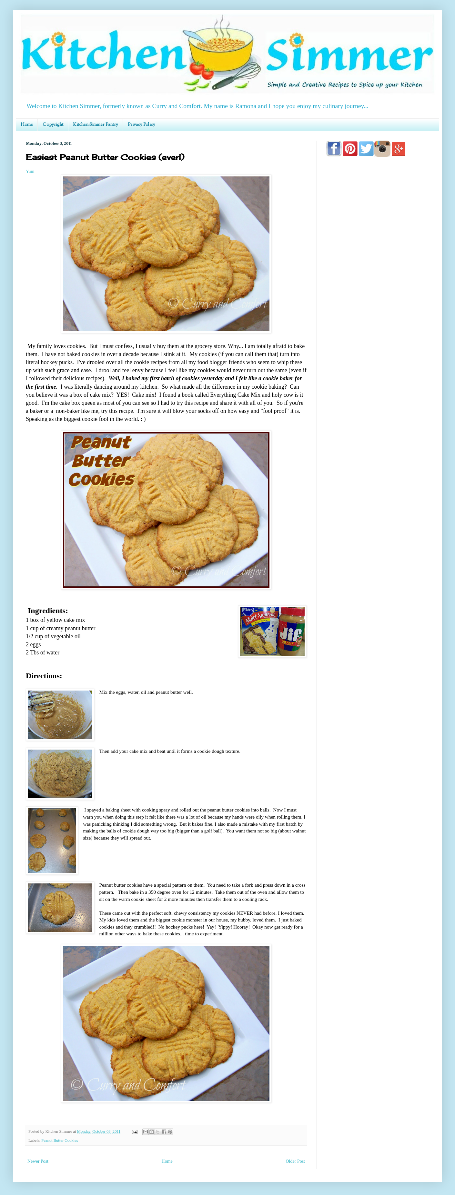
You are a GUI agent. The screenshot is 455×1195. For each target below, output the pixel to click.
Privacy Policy (141, 125)
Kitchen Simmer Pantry (95, 125)
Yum (30, 171)
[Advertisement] (377, 345)
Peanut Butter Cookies (59, 1140)
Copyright (53, 125)
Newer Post (37, 1161)
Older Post (295, 1161)
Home (27, 125)
